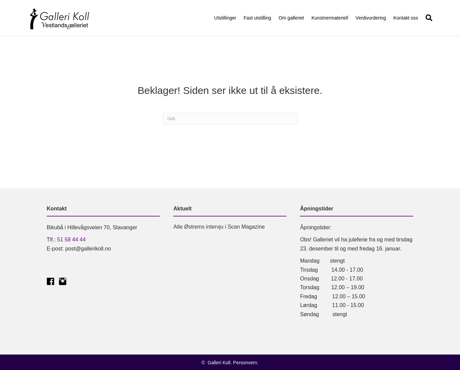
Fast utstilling (257, 18)
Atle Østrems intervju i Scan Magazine (219, 227)
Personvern (245, 362)
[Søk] (427, 18)
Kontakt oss (405, 18)
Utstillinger (225, 18)
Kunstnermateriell (329, 18)
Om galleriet (291, 18)
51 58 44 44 (71, 239)
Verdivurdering (371, 18)
